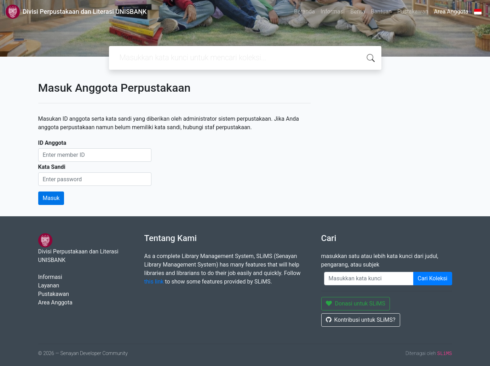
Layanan (48, 285)
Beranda (304, 11)
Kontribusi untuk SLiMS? (361, 319)
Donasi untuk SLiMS (356, 303)
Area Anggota (451, 11)
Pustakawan (412, 11)
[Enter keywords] (369, 278)
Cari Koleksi (433, 278)
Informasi (333, 11)
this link (154, 281)
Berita (357, 11)
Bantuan (381, 11)
